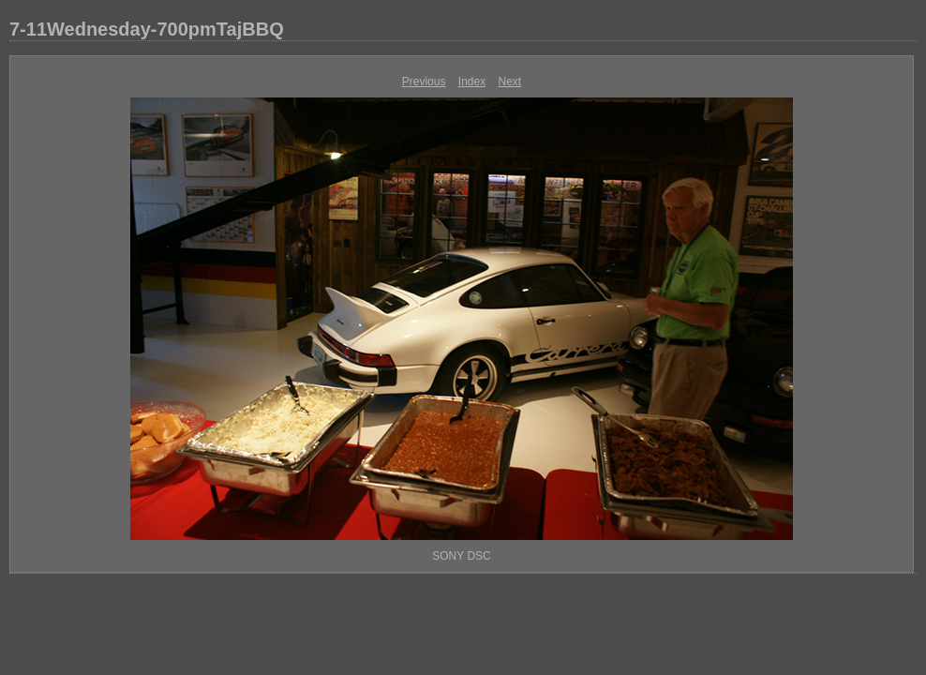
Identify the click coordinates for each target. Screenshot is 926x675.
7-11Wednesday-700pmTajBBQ (146, 29)
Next (510, 81)
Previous (424, 81)
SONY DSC (461, 555)
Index (471, 81)
